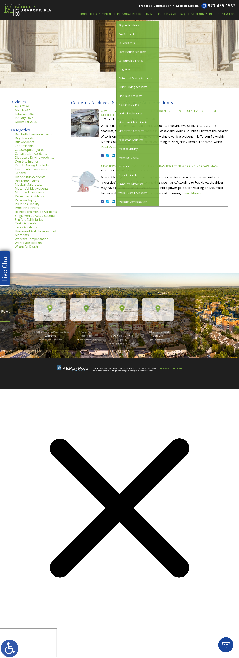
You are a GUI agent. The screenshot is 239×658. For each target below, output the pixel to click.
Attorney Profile (102, 14)
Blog (212, 14)
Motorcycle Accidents (29, 192)
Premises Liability (27, 204)
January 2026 (24, 118)
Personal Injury (129, 14)
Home (84, 14)
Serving (148, 14)
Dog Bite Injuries (27, 161)
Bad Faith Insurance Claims (34, 134)
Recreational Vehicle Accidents (36, 212)
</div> (28, 642)
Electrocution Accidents (31, 169)
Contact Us (226, 14)
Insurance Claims (27, 181)
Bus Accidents (24, 142)
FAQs (183, 14)
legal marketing (119, 371)
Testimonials (198, 14)
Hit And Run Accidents (30, 177)
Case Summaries (167, 14)
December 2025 (26, 122)
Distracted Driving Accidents (34, 157)
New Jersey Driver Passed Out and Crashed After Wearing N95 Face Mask (160, 166)
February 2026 (25, 114)
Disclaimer (176, 368)
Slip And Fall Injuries (29, 220)
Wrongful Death (26, 247)
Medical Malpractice (29, 184)
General (20, 173)
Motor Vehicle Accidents (31, 188)
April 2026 (22, 106)
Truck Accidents (26, 227)
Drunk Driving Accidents (32, 165)
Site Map (164, 368)
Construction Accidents (31, 154)
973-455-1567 (221, 6)
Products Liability (27, 208)
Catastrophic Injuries (29, 150)
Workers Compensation (31, 239)
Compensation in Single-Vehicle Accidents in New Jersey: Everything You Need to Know (160, 113)
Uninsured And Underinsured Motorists (35, 233)
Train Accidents (25, 223)
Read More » (109, 147)
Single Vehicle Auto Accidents (35, 216)
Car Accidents (24, 146)
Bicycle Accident (26, 138)
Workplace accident (28, 243)
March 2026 (23, 110)
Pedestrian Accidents (29, 196)
